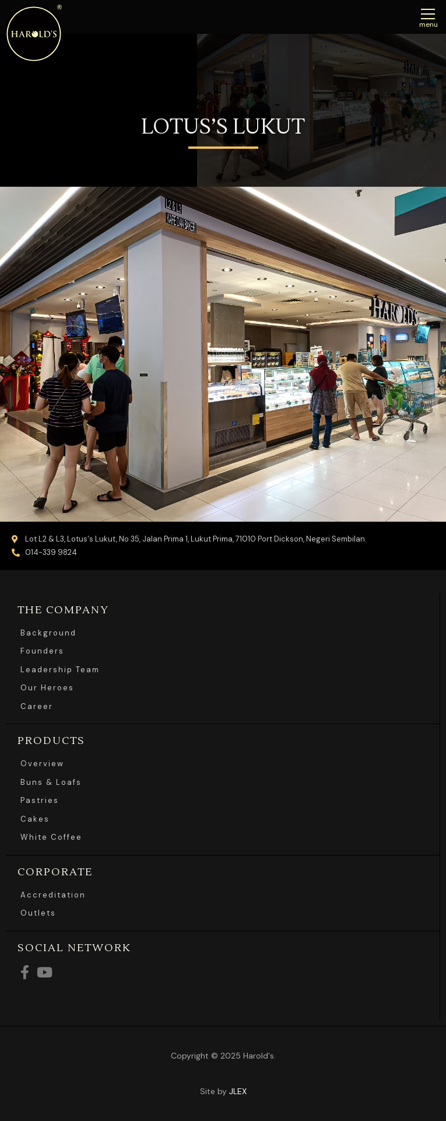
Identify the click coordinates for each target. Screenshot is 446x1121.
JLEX (238, 1091)
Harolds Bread (34, 34)
